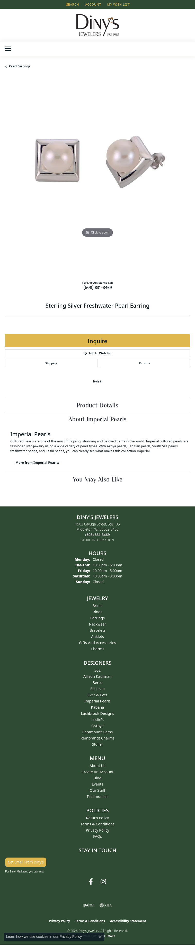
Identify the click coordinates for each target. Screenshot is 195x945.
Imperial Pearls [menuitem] (97, 701)
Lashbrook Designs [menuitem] (97, 713)
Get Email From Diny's (26, 862)
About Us (97, 765)
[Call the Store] (97, 534)
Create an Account (98, 771)
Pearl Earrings (19, 66)
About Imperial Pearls (97, 420)
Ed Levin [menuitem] (97, 688)
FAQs (97, 836)
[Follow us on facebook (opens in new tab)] (90, 882)
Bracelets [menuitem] (97, 630)
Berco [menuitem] (98, 682)
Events (97, 784)
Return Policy (97, 817)
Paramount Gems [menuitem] (97, 731)
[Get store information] (97, 540)
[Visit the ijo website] (89, 905)
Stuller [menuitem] (97, 744)
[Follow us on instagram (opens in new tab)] (103, 882)
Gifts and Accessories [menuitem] (97, 642)
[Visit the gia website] (106, 905)
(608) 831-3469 (97, 287)
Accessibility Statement (128, 921)
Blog (98, 777)
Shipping (51, 363)
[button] (72, 4)
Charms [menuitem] (97, 648)
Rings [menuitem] (97, 611)
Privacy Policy (97, 830)
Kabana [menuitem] (97, 707)
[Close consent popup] (100, 936)
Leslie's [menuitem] (97, 719)
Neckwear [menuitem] (97, 624)
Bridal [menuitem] (97, 605)
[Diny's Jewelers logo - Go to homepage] (97, 25)
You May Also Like (97, 480)
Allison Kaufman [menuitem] (97, 676)
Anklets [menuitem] (97, 636)
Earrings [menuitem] (97, 618)
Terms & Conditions (97, 824)
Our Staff (97, 790)
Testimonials (97, 796)
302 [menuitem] (97, 670)
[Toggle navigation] (8, 48)
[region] (97, 176)
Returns (144, 363)
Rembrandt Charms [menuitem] (97, 738)
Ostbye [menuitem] (97, 725)
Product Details (97, 406)
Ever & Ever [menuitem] (98, 694)
